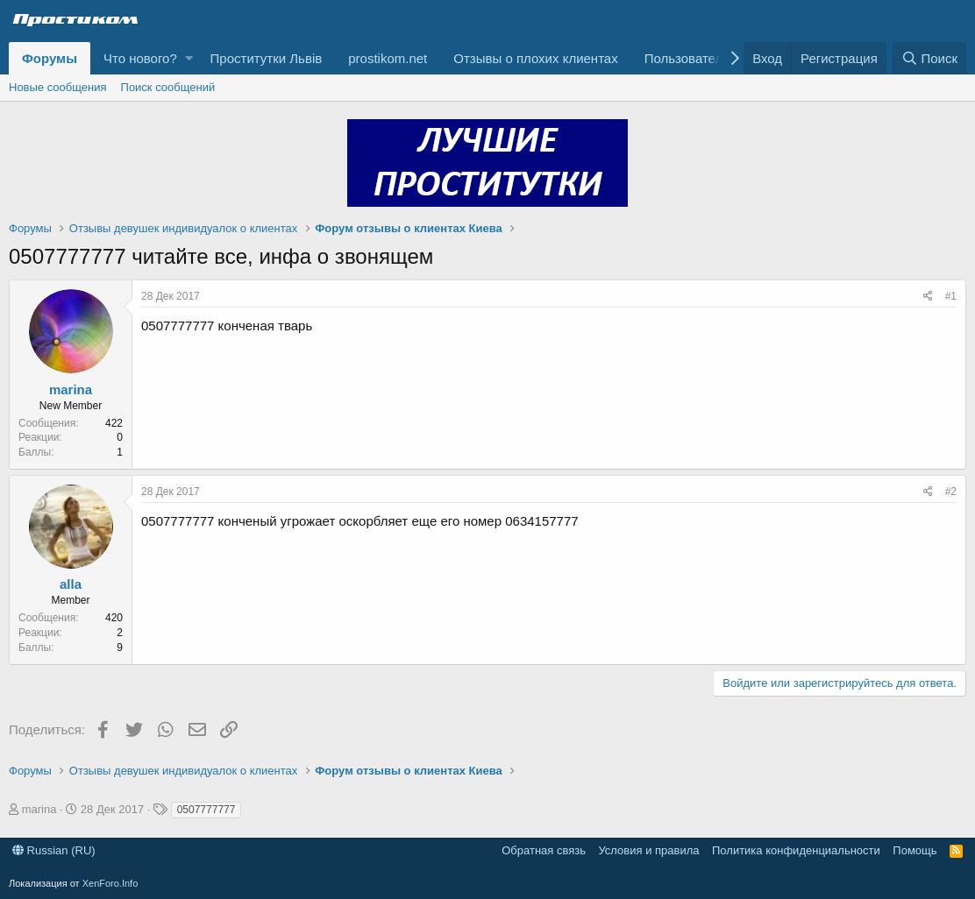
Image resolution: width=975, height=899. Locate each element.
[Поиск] (929, 58)
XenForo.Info (110, 883)
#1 (951, 296)
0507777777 (206, 809)
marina (70, 389)
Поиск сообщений (168, 87)
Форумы (49, 58)
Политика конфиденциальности (796, 850)
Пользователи (687, 58)
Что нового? (140, 58)
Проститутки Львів (266, 58)
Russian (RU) (54, 850)
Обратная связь (544, 850)
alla (71, 584)
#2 (951, 491)
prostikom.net (387, 58)
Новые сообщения (58, 87)
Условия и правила (648, 850)
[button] (189, 58)
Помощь (914, 850)
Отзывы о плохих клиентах (535, 58)
